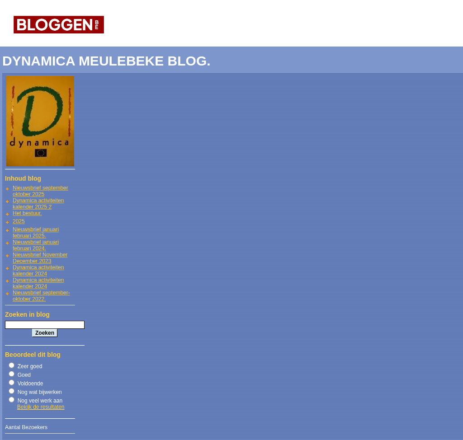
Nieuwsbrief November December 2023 (40, 258)
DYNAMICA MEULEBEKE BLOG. (106, 60)
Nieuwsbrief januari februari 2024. (36, 245)
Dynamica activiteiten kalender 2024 (38, 270)
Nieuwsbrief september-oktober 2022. (41, 296)
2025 (19, 221)
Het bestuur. (27, 213)
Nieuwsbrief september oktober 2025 (40, 191)
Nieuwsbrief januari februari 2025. (36, 232)
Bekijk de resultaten (41, 407)
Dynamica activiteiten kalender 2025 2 (38, 203)
